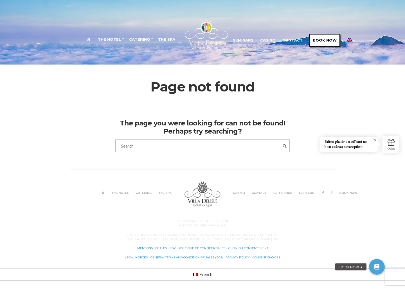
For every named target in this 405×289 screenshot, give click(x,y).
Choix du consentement (248, 248)
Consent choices (266, 257)
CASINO (268, 40)
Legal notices (136, 257)
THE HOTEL (109, 39)
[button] (377, 267)
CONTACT (292, 40)
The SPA (166, 39)
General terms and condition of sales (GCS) (186, 257)
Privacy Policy (238, 257)
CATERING (139, 39)
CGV (173, 248)
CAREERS (306, 192)
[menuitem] (350, 40)
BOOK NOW (325, 40)
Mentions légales (152, 248)
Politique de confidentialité (202, 248)
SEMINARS (243, 40)
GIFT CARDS (282, 192)
